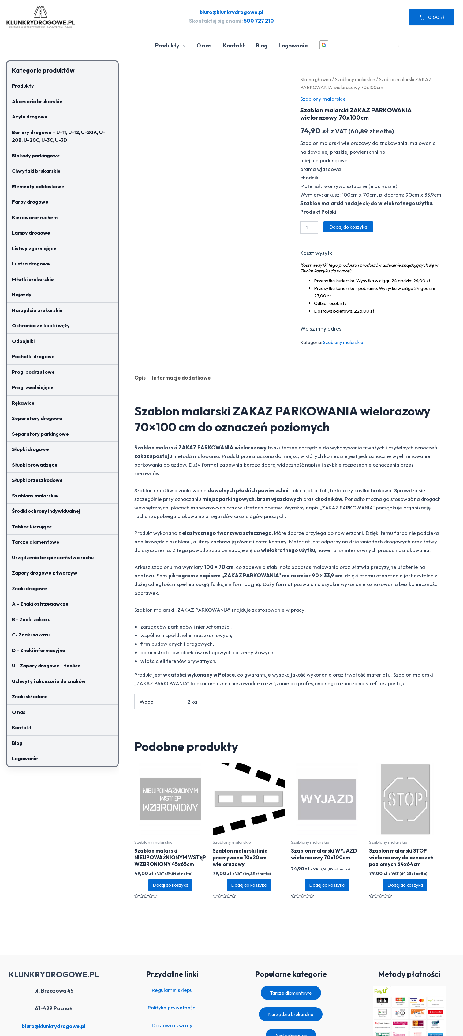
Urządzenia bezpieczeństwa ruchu (53, 557)
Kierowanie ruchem (35, 217)
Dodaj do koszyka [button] (170, 885)
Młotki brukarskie (33, 279)
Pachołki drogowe (33, 356)
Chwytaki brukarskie (36, 171)
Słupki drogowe (30, 449)
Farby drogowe (30, 202)
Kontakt (234, 45)
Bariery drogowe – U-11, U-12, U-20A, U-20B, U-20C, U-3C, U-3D (58, 136)
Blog (261, 45)
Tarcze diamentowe (35, 542)
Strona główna (315, 79)
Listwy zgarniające (34, 248)
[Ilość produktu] (309, 227)
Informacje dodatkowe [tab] (181, 377)
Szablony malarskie (35, 496)
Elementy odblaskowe (38, 186)
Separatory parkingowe (40, 434)
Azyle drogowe (30, 117)
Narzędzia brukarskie (37, 310)
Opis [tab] (140, 377)
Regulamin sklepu (172, 990)
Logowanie (293, 45)
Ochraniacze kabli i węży (41, 325)
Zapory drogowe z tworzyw (44, 573)
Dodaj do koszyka (348, 227)
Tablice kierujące (32, 527)
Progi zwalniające (33, 387)
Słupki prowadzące (35, 465)
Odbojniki (23, 341)
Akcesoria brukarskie (37, 101)
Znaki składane (30, 696)
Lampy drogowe (31, 233)
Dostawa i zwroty (172, 1025)
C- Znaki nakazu (31, 635)
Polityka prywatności (172, 1007)
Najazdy (22, 294)
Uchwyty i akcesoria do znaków (49, 681)
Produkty (170, 45)
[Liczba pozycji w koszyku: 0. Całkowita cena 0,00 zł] (431, 17)
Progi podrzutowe (33, 372)
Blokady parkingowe (36, 155)
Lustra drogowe (31, 264)
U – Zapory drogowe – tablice (46, 666)
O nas (204, 45)
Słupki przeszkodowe (37, 480)
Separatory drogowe (37, 418)
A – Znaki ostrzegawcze (40, 604)
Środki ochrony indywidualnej (46, 511)
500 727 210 (259, 20)
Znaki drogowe (29, 588)
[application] (182, 45)
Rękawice (23, 403)
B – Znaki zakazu (31, 619)
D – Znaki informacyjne (38, 650)
